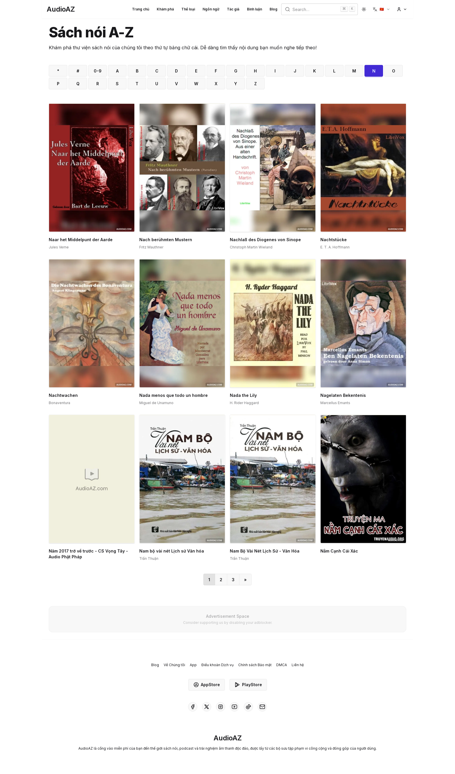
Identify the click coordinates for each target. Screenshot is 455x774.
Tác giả (233, 9)
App (193, 665)
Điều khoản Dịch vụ (217, 665)
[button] (381, 9)
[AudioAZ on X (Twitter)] (206, 706)
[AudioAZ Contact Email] (262, 706)
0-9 (98, 70)
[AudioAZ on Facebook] (192, 706)
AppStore (206, 685)
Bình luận (254, 9)
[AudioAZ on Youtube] (234, 706)
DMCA (281, 665)
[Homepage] (60, 9)
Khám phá (165, 9)
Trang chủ (140, 9)
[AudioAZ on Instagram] (220, 706)
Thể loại (188, 9)
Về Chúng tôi (174, 665)
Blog (273, 9)
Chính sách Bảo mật (255, 665)
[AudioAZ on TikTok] (248, 706)
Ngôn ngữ (211, 9)
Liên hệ (298, 665)
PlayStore (248, 685)
